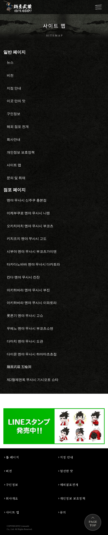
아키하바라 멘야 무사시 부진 (28, 290)
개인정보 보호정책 (72, 498)
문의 (63, 512)
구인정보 (12, 484)
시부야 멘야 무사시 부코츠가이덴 (32, 251)
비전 (9, 471)
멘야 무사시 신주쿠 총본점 (26, 200)
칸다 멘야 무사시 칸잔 (23, 277)
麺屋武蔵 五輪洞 (19, 367)
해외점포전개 (69, 484)
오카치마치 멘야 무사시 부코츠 (30, 226)
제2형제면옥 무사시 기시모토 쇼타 (32, 379)
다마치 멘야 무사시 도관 (25, 341)
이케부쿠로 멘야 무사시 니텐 (28, 213)
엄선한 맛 (66, 471)
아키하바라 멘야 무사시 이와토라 (32, 303)
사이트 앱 (12, 512)
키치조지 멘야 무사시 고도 (26, 238)
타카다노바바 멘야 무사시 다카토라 (33, 264)
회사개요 (12, 498)
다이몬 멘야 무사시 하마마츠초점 (32, 354)
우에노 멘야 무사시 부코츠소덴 (30, 328)
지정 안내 (66, 457)
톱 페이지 (12, 457)
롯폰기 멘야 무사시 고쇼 (25, 315)
